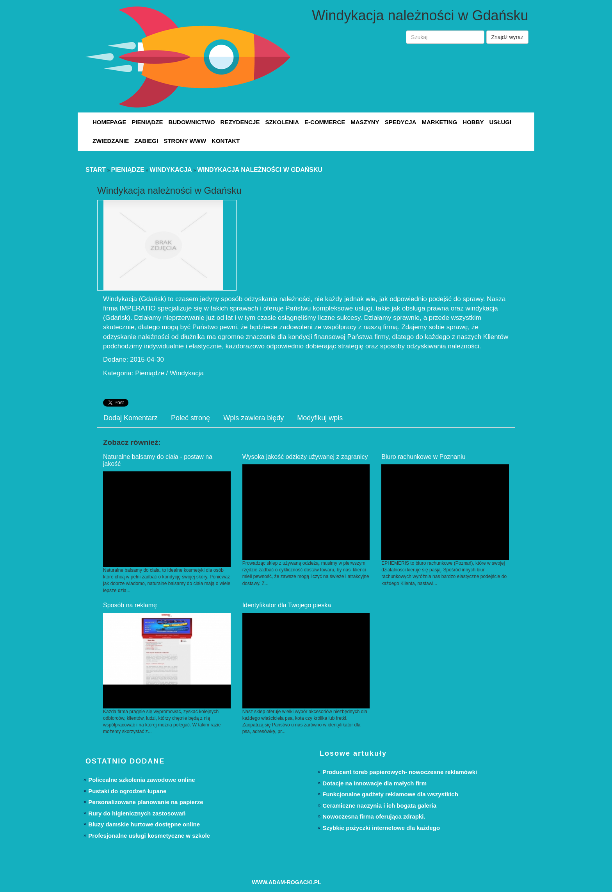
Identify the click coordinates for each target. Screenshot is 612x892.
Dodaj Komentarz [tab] (130, 418)
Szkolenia (282, 122)
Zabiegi (146, 140)
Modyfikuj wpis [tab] (320, 418)
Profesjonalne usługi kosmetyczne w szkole (149, 835)
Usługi (500, 122)
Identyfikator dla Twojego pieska (286, 605)
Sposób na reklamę (130, 605)
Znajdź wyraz (507, 37)
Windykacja (170, 169)
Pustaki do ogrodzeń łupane (127, 791)
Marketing (439, 122)
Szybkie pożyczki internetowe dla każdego (381, 827)
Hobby (473, 122)
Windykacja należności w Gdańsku (259, 169)
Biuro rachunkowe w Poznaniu (423, 456)
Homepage (109, 122)
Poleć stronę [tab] (190, 418)
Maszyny (364, 122)
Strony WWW (185, 140)
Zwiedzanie (111, 140)
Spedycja (400, 122)
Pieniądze (147, 122)
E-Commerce (324, 122)
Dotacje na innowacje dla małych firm (374, 783)
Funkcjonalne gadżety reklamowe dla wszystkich (390, 794)
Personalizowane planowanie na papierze (145, 802)
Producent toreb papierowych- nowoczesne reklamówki (399, 772)
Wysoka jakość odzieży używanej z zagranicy (305, 456)
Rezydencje (240, 122)
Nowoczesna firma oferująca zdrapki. (373, 816)
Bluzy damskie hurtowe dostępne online (144, 824)
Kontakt (226, 140)
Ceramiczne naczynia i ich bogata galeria (379, 805)
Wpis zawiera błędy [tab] (253, 418)
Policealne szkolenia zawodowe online (141, 779)
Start (95, 169)
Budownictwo (191, 122)
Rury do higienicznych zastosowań (136, 813)
